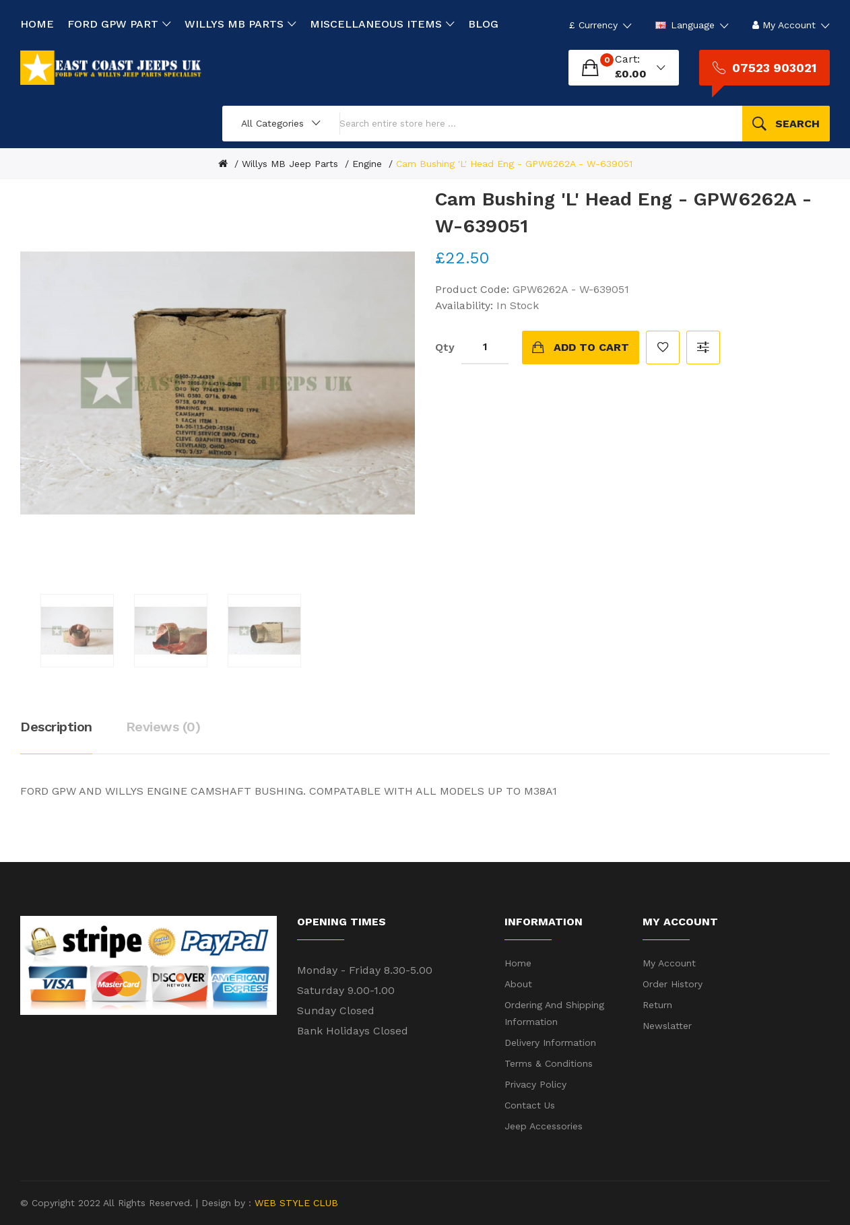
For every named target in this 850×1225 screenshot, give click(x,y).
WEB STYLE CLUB (294, 1202)
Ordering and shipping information (554, 1013)
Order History (672, 984)
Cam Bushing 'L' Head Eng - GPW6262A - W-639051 (514, 163)
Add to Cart (591, 347)
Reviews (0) (163, 727)
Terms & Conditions (548, 1063)
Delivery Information (550, 1042)
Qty (445, 347)
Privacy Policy (535, 1084)
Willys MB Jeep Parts (290, 163)
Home (517, 963)
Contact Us (529, 1105)
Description (56, 727)
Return (657, 1004)
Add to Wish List (663, 347)
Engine (367, 163)
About (518, 984)
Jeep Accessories (543, 1126)
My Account (669, 963)
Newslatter (667, 1025)
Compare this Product (703, 347)
